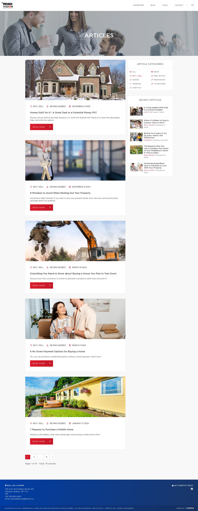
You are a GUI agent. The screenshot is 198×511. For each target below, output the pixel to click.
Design (134, 80)
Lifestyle (135, 88)
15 (46, 457)
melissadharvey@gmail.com (22, 499)
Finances (135, 84)
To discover (158, 84)
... (40, 457)
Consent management (125, 508)
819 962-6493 (15, 496)
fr (192, 5)
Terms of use (110, 508)
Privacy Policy (98, 508)
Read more (39, 127)
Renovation (158, 80)
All (133, 72)
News (155, 72)
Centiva (190, 508)
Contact (179, 5)
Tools (165, 5)
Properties (138, 5)
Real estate (158, 76)
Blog (153, 5)
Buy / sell (37, 106)
